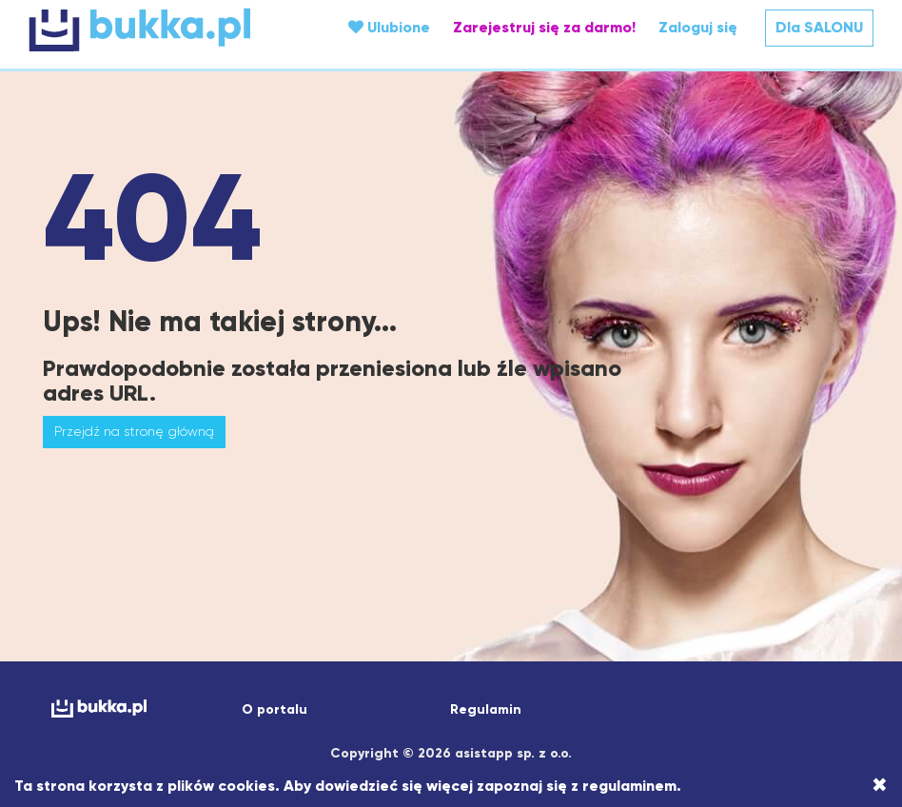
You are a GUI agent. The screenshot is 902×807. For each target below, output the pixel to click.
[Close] (880, 785)
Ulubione (389, 27)
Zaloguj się (697, 27)
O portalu (274, 709)
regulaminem (629, 786)
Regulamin (485, 709)
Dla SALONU (819, 27)
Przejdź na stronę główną (134, 431)
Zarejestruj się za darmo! (544, 27)
